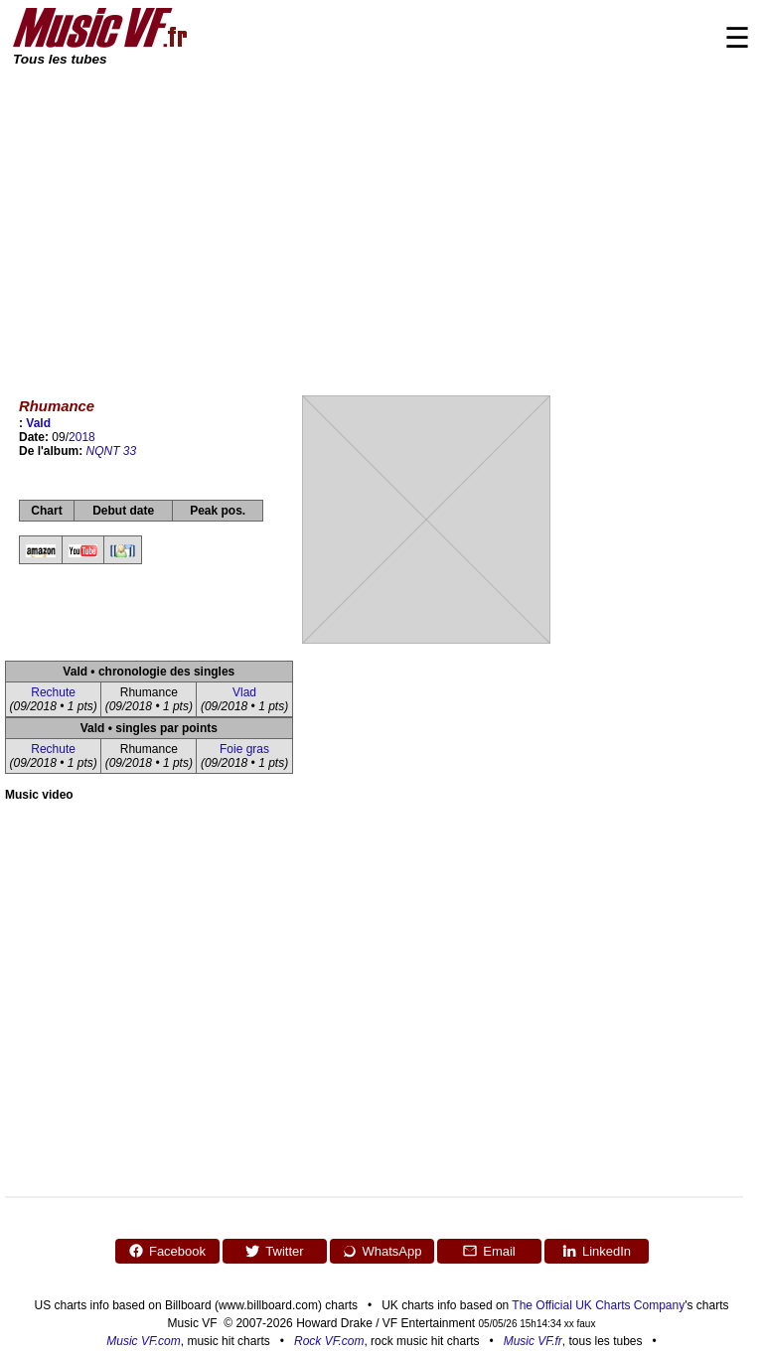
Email (489, 1251)
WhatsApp (382, 1251)
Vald (38, 423)
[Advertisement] (381, 218)
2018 (82, 437)
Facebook (167, 1251)
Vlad (244, 692)
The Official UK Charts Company (598, 1305)
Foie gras (244, 749)
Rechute (53, 692)
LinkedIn (596, 1251)
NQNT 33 (111, 451)
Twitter (273, 1251)
